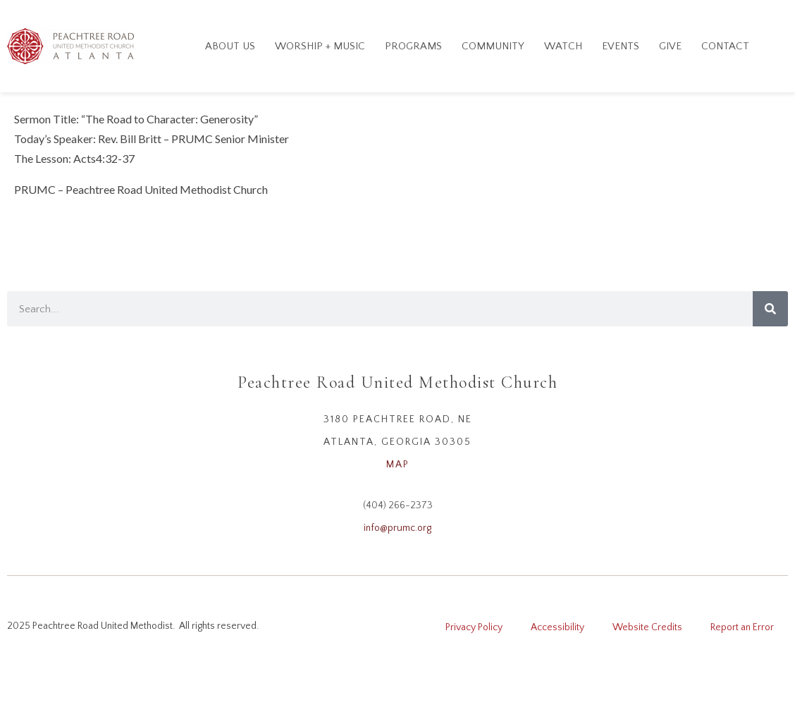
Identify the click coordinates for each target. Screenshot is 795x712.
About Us (230, 46)
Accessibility (557, 627)
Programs (413, 46)
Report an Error (742, 627)
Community (493, 46)
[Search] (770, 308)
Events (620, 46)
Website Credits (647, 627)
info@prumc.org (397, 528)
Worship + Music (320, 46)
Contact (725, 46)
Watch (563, 46)
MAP (397, 464)
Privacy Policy (474, 627)
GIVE (670, 46)
